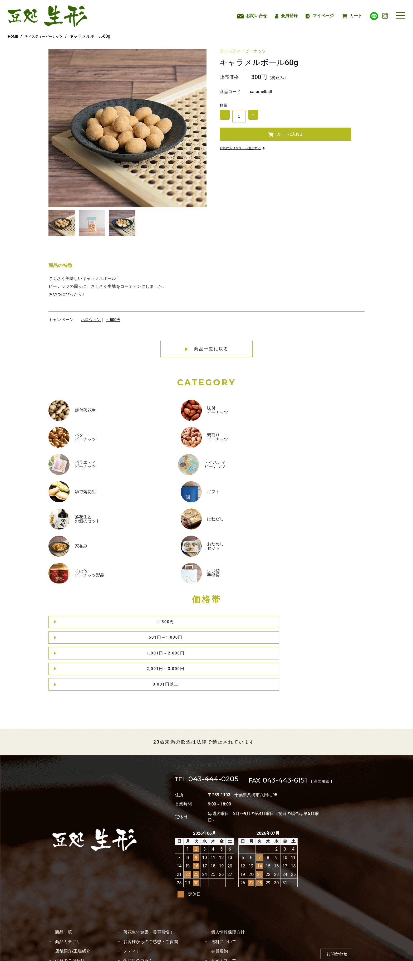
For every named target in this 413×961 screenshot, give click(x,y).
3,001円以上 (336, 522)
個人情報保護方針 (228, 877)
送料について (223, 886)
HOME (14, 36)
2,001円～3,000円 (272, 522)
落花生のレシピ (70, 915)
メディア (131, 896)
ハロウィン (91, 319)
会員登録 (286, 15)
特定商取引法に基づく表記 (148, 915)
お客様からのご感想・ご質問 (150, 886)
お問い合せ (252, 15)
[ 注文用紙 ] (340, 725)
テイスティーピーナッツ (50, 36)
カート (352, 15)
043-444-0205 (214, 724)
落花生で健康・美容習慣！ (148, 877)
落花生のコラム (138, 905)
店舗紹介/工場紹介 (72, 896)
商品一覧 (63, 877)
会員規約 (219, 896)
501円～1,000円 (144, 522)
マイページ (320, 15)
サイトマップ (223, 905)
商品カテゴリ (67, 886)
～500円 (115, 319)
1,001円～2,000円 (208, 522)
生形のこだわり (70, 905)
